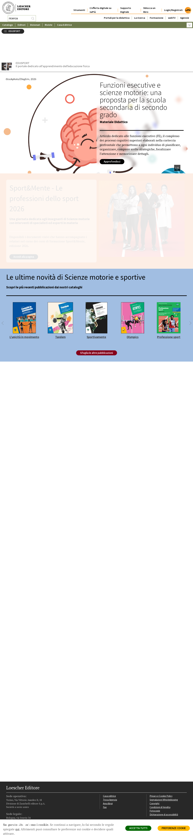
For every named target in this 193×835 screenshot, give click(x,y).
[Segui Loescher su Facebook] (9, 800)
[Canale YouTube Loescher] (25, 800)
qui (17, 829)
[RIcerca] (33, 18)
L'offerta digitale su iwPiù (100, 6)
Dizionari (35, 24)
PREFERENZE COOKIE (174, 828)
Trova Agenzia (110, 774)
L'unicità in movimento (24, 311)
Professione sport (168, 311)
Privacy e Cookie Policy (161, 770)
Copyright (154, 777)
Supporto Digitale (125, 6)
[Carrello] (189, 24)
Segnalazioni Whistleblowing (164, 774)
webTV (172, 14)
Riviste (48, 24)
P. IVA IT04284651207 (17, 812)
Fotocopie (155, 785)
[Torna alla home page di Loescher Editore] (16, 7)
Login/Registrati (173, 6)
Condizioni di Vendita (160, 781)
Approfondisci (112, 136)
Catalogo (7, 24)
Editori (21, 24)
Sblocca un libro (149, 6)
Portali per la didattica (116, 14)
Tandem (60, 311)
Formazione (156, 14)
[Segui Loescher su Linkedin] (20, 800)
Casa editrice (109, 770)
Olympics (133, 311)
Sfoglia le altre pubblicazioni (96, 327)
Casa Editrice (64, 24)
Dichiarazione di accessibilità (164, 788)
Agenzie (184, 14)
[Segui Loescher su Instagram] (14, 800)
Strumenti (79, 6)
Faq (105, 781)
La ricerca (139, 14)
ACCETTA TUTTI (138, 828)
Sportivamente (96, 311)
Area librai (108, 777)
